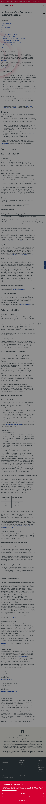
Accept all (23, 793)
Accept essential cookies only (23, 797)
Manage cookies (23, 800)
